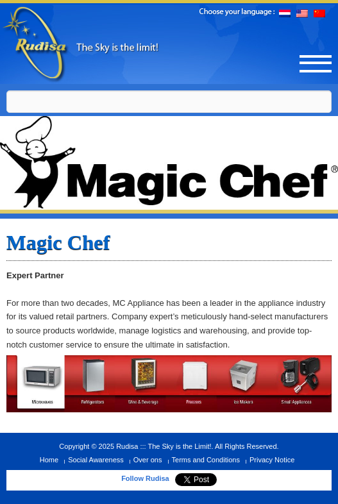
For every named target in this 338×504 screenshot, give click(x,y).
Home (49, 460)
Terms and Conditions (206, 460)
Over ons (147, 460)
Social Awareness (96, 460)
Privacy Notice (271, 460)
